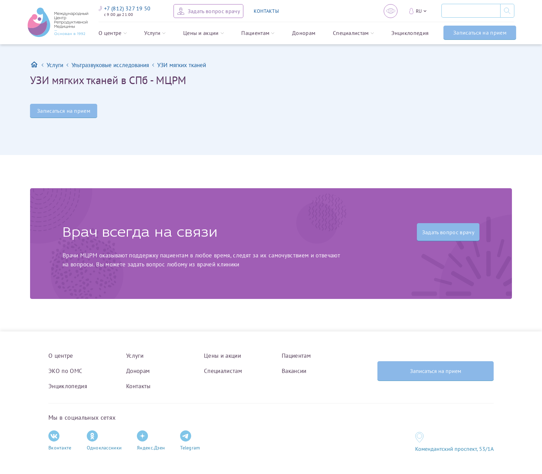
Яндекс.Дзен (151, 440)
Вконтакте (60, 440)
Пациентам (257, 33)
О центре (113, 33)
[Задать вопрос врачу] (208, 11)
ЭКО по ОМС (65, 371)
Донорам (303, 33)
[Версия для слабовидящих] (391, 11)
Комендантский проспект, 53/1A (454, 448)
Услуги (155, 33)
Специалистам (353, 33)
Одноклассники (104, 440)
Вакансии (294, 371)
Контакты (138, 386)
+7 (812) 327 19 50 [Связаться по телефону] (125, 8)
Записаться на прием (479, 32)
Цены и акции (203, 33)
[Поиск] (470, 11)
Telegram (190, 440)
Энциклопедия (410, 33)
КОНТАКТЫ (266, 11)
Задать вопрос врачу (448, 232)
